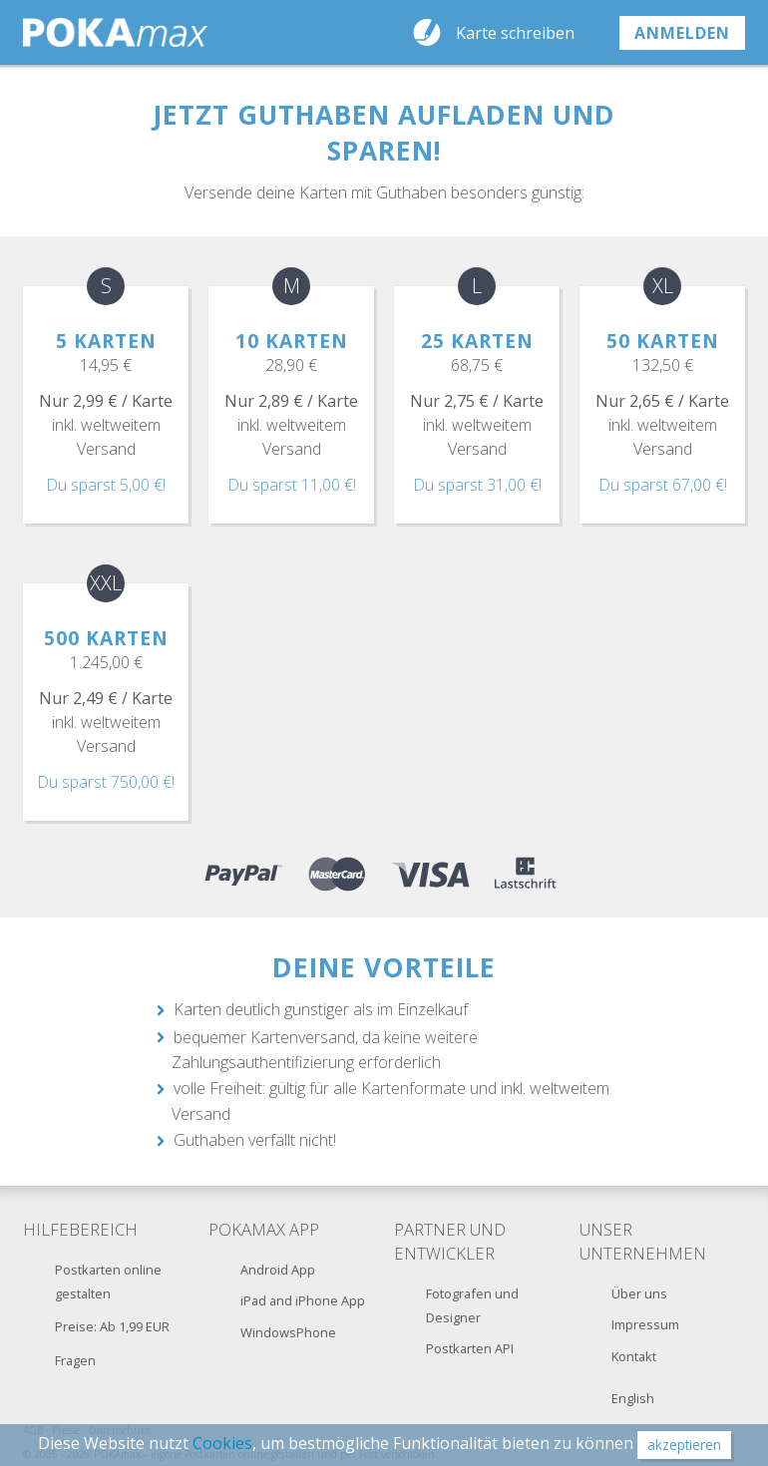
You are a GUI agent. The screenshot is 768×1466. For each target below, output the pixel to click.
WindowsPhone (288, 1332)
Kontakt (633, 1356)
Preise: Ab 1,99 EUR (112, 1326)
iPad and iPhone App (302, 1300)
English (632, 1398)
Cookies (222, 1443)
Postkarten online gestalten (108, 1281)
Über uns (639, 1293)
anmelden (682, 33)
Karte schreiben (515, 33)
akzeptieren (684, 1444)
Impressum (645, 1324)
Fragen (75, 1360)
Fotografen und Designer (472, 1305)
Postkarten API (470, 1348)
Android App (277, 1270)
